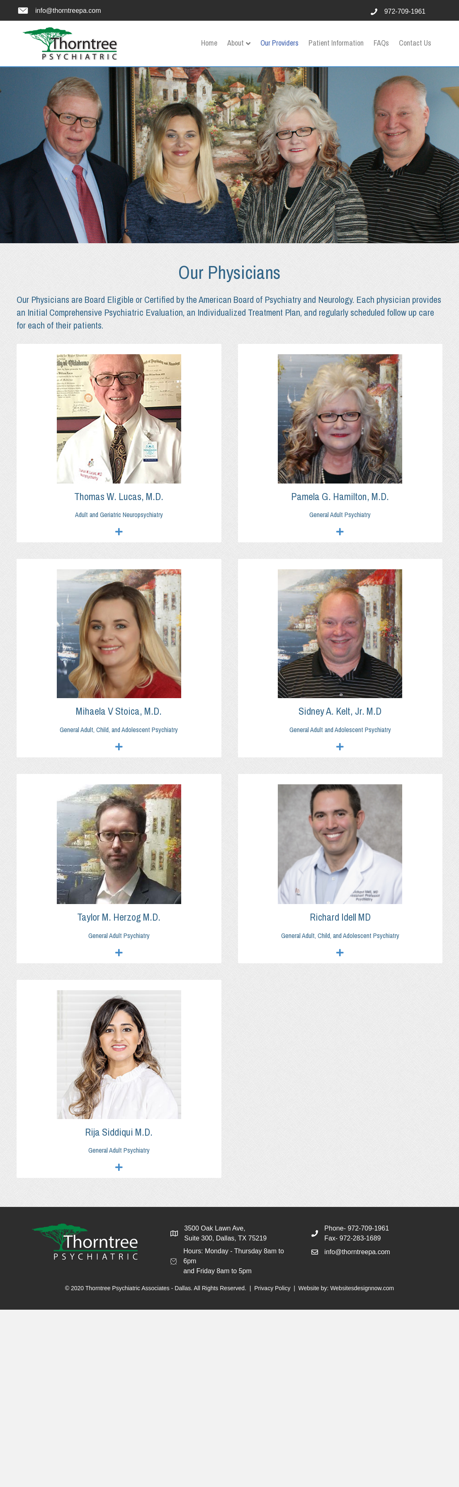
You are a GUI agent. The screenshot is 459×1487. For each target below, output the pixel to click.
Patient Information (336, 43)
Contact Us (415, 43)
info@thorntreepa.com (68, 10)
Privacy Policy (272, 1288)
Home (209, 43)
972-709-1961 (405, 11)
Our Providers (279, 43)
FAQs (381, 43)
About (235, 43)
